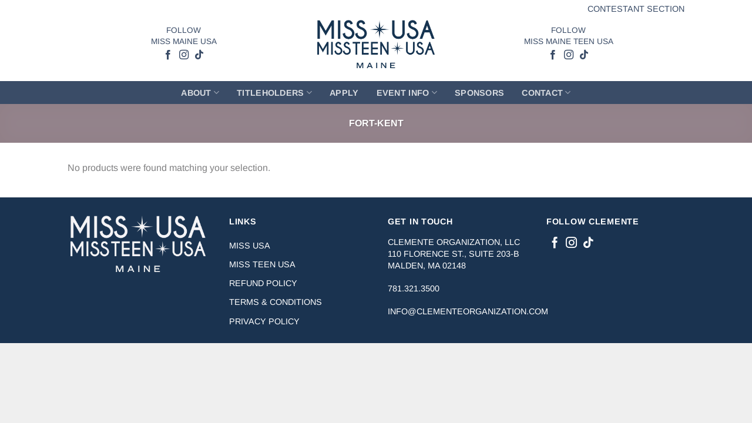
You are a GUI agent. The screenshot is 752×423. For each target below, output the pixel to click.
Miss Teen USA (262, 264)
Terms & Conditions (275, 302)
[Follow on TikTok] (198, 55)
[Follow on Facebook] (168, 55)
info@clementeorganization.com (468, 311)
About (200, 92)
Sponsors (479, 93)
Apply (344, 93)
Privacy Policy (264, 321)
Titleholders (274, 92)
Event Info (407, 92)
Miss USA (249, 245)
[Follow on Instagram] (183, 55)
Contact (546, 92)
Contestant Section (636, 9)
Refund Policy (263, 283)
